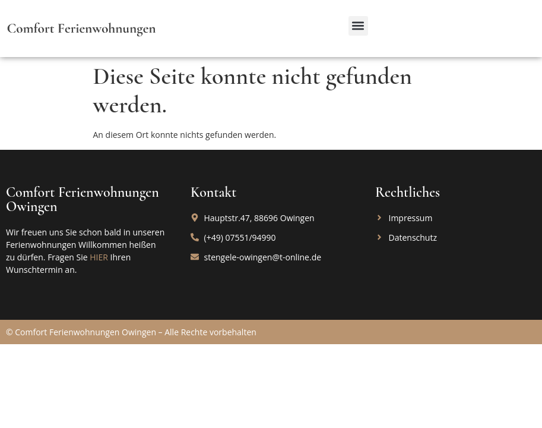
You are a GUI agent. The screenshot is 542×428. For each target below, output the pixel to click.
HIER (99, 257)
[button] (358, 26)
